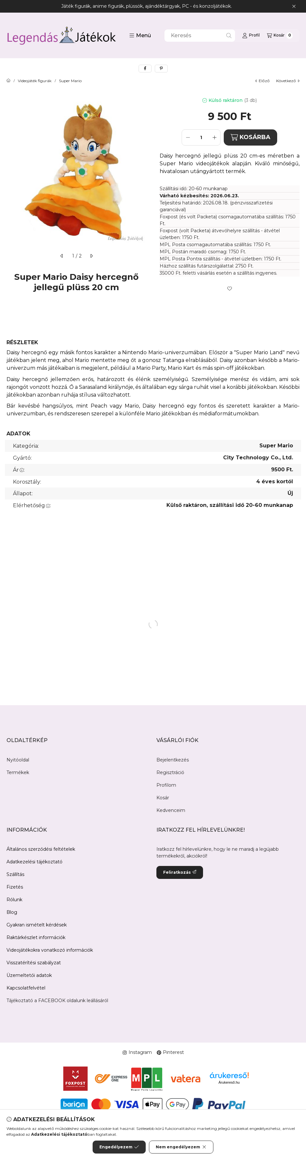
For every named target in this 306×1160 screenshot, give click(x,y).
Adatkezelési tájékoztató (34, 862)
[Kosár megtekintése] (279, 35)
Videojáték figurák (34, 81)
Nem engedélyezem (181, 1147)
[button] (140, 35)
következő (288, 80)
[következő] (91, 255)
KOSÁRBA (250, 137)
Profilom (166, 785)
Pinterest (170, 1052)
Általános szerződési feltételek (40, 849)
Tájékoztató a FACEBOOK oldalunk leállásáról (57, 1000)
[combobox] (199, 35)
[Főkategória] (8, 81)
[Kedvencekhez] (229, 288)
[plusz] (214, 137)
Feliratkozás (179, 872)
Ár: (19, 470)
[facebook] (145, 68)
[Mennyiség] (201, 137)
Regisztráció (170, 772)
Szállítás (15, 874)
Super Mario (70, 81)
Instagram (137, 1052)
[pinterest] (161, 68)
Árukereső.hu (229, 1082)
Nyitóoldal (17, 760)
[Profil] (251, 35)
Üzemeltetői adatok (29, 975)
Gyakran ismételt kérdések (36, 925)
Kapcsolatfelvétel (25, 988)
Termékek (17, 772)
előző (262, 80)
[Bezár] (294, 6)
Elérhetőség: (32, 505)
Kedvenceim (170, 810)
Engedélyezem (119, 1147)
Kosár (162, 798)
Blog (11, 912)
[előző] (61, 255)
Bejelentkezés (172, 760)
